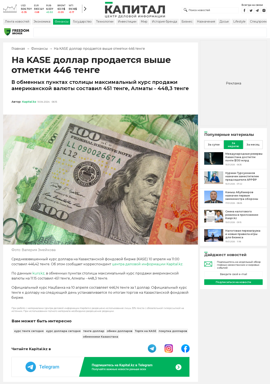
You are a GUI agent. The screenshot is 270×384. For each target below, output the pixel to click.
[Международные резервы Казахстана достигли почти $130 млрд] (213, 164)
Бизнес (187, 21)
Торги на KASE (145, 331)
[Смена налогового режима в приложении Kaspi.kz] (213, 221)
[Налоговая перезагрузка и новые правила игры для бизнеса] (213, 240)
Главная (18, 49)
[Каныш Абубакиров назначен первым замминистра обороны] (213, 202)
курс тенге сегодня (29, 331)
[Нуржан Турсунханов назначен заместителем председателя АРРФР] (213, 183)
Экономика (42, 21)
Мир (144, 21)
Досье (224, 21)
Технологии (104, 21)
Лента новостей (17, 21)
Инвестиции (127, 21)
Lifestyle (239, 21)
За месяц (253, 144)
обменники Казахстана (100, 336)
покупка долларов (173, 331)
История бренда (164, 21)
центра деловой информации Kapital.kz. (147, 264)
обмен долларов (119, 331)
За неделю (233, 145)
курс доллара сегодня (63, 331)
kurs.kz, (38, 273)
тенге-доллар (93, 331)
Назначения (206, 21)
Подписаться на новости (233, 282)
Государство (82, 21)
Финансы (61, 21)
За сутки (214, 144)
